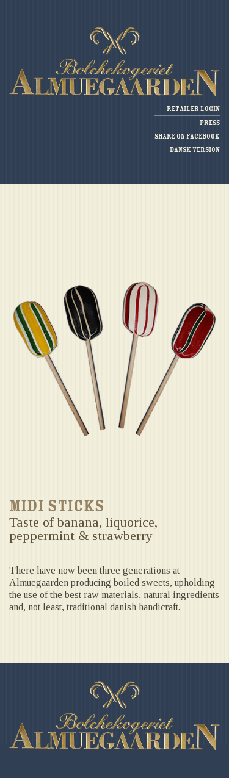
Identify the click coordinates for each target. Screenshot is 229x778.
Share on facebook (187, 136)
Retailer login (193, 109)
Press (210, 123)
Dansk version (195, 150)
